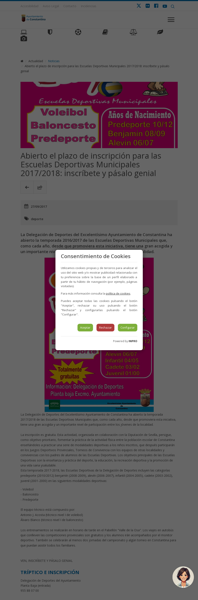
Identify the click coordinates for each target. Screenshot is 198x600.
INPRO (133, 341)
